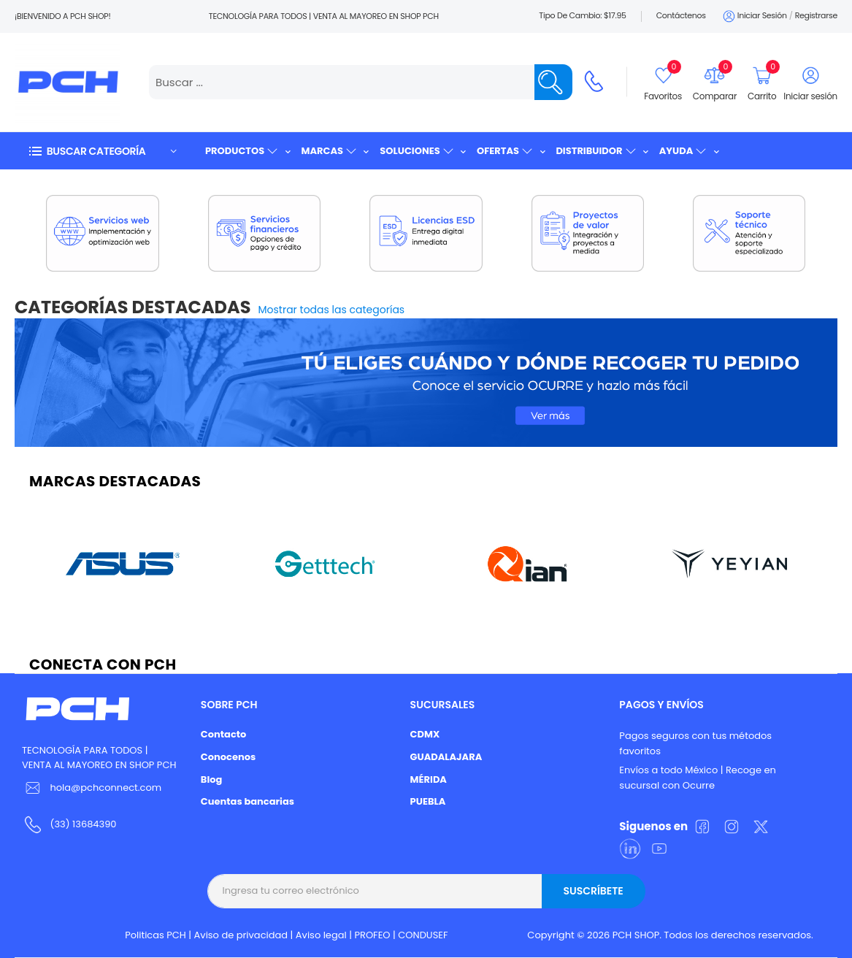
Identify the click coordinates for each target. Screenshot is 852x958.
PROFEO (372, 935)
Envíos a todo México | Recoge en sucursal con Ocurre (697, 777)
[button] (102, 150)
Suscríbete (593, 891)
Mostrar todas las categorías (331, 309)
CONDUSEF (423, 935)
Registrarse (816, 15)
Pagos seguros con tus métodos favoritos (695, 743)
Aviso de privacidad (241, 935)
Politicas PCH (155, 935)
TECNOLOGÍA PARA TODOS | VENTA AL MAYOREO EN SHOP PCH (99, 758)
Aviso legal (321, 935)
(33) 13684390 (83, 824)
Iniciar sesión (754, 16)
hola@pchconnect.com (105, 787)
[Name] (553, 82)
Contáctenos (681, 15)
